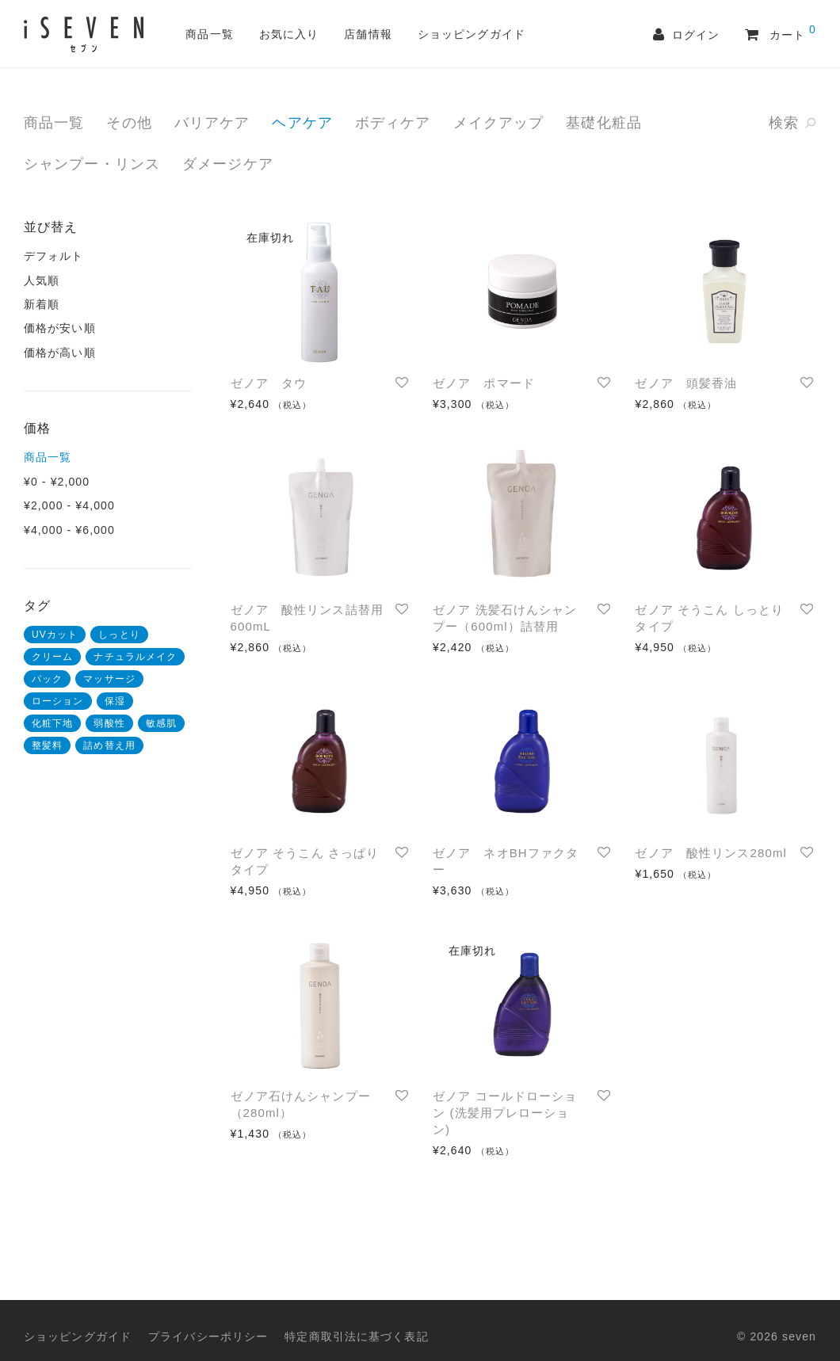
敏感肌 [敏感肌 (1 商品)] (161, 723)
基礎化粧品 (604, 123)
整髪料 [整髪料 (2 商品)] (47, 745)
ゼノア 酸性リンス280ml (711, 853)
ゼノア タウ (269, 383)
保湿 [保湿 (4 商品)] (115, 701)
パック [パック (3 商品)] (47, 678)
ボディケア (393, 123)
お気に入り (289, 34)
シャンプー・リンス (92, 164)
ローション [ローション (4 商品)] (58, 701)
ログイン (700, 35)
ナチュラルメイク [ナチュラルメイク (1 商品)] (135, 656)
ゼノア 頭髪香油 (686, 383)
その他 (128, 123)
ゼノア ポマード (484, 383)
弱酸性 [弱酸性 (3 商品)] (109, 723)
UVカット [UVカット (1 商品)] (55, 634)
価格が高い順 (60, 352)
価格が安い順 (60, 328)
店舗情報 (367, 34)
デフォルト (54, 256)
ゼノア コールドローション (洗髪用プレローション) (505, 1112)
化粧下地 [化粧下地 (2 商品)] (52, 723)
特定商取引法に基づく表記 (356, 1336)
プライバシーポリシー (208, 1336)
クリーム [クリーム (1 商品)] (52, 656)
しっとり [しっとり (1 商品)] (118, 634)
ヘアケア (302, 123)
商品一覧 (209, 34)
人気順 (41, 280)
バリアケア (212, 123)
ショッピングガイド (471, 34)
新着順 (41, 304)
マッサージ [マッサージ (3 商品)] (109, 678)
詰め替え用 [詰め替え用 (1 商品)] (109, 745)
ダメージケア (227, 164)
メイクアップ (498, 123)
